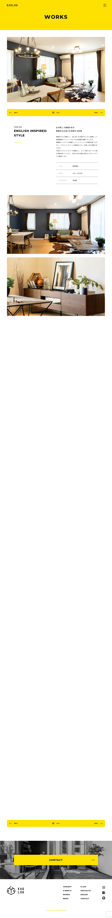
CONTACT (84, 899)
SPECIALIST (85, 891)
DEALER (84, 895)
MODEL (75, 166)
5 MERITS (67, 891)
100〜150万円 (77, 173)
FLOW (83, 887)
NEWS (66, 899)
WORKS (66, 895)
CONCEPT (67, 887)
